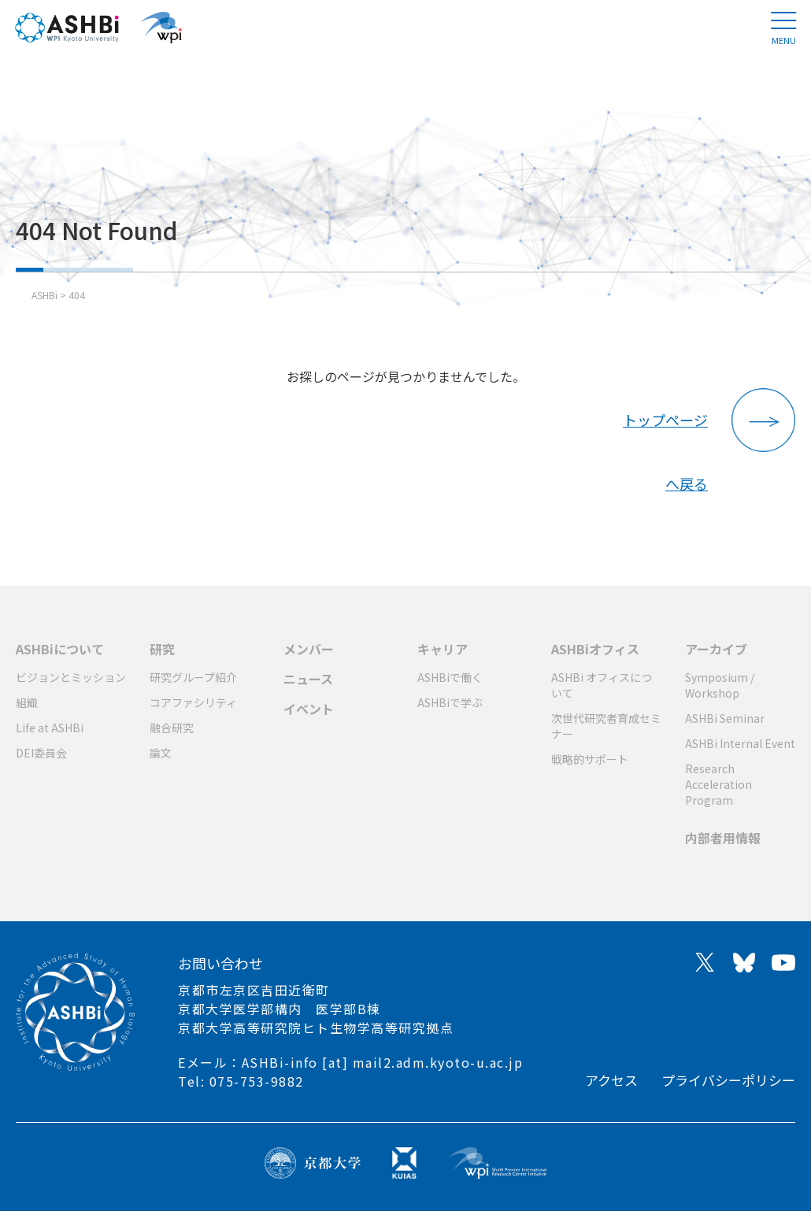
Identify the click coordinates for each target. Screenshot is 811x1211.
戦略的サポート (589, 759)
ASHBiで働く (450, 677)
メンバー (308, 648)
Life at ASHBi (49, 727)
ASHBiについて (60, 648)
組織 (27, 702)
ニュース (308, 678)
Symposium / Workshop (719, 685)
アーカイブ (716, 648)
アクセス (611, 1080)
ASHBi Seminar (725, 718)
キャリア (442, 648)
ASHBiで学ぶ (450, 702)
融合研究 (172, 727)
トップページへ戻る (665, 430)
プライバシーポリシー (728, 1080)
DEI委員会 (41, 753)
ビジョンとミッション (71, 677)
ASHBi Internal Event (740, 743)
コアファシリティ (193, 702)
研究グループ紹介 (193, 677)
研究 (162, 648)
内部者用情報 (723, 837)
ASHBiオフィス (595, 648)
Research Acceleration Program (718, 784)
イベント (308, 708)
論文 (161, 753)
